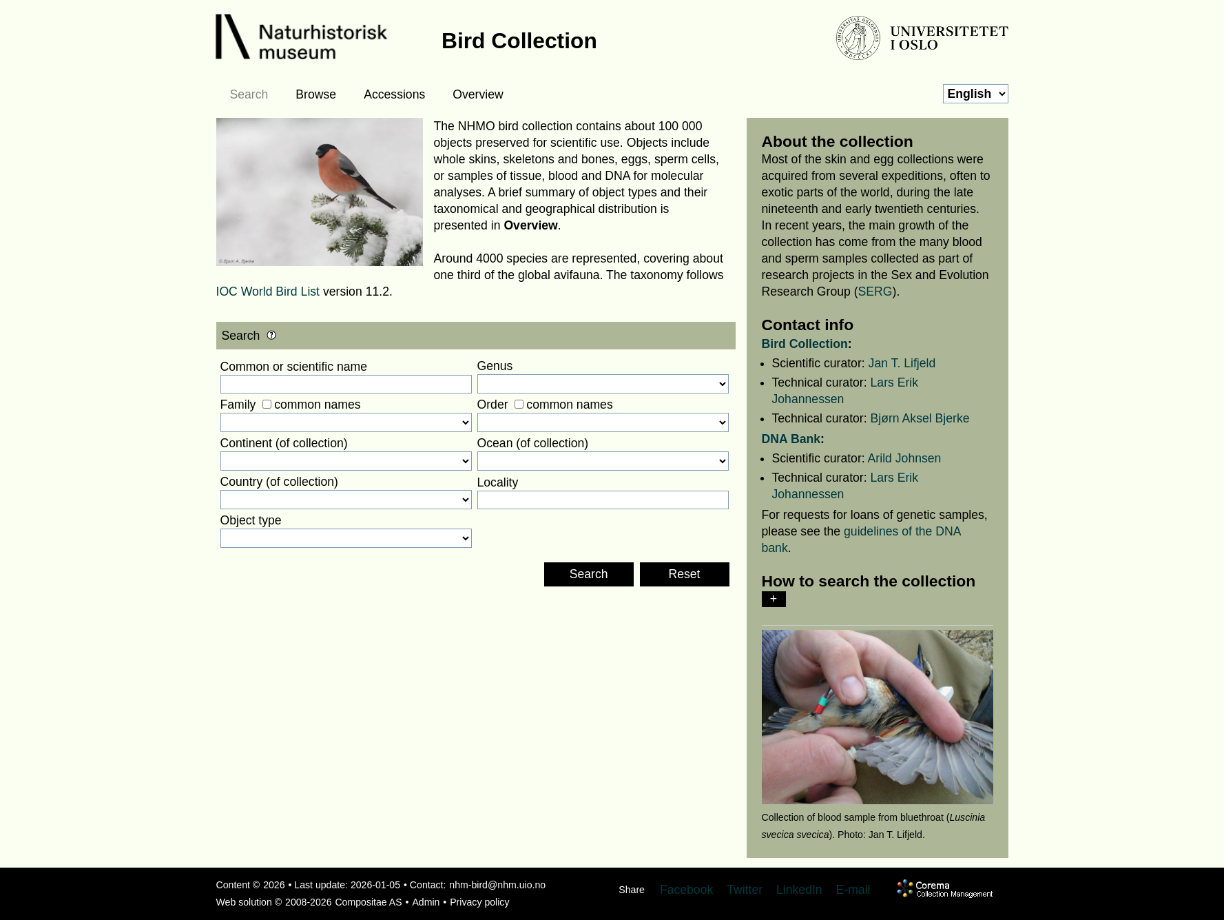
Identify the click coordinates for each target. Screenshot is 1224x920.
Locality (498, 482)
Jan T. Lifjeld (902, 363)
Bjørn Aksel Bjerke (920, 418)
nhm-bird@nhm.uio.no (497, 884)
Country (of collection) (279, 482)
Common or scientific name (294, 367)
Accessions (394, 94)
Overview (478, 94)
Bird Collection (805, 344)
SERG (875, 291)
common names (317, 404)
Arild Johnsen (905, 458)
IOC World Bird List (268, 291)
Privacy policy (479, 902)
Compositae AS (368, 902)
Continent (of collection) (284, 443)
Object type (251, 520)
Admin (425, 902)
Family (238, 404)
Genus (495, 366)
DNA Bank (791, 439)
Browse (315, 94)
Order (492, 404)
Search (249, 94)
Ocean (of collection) (533, 443)
